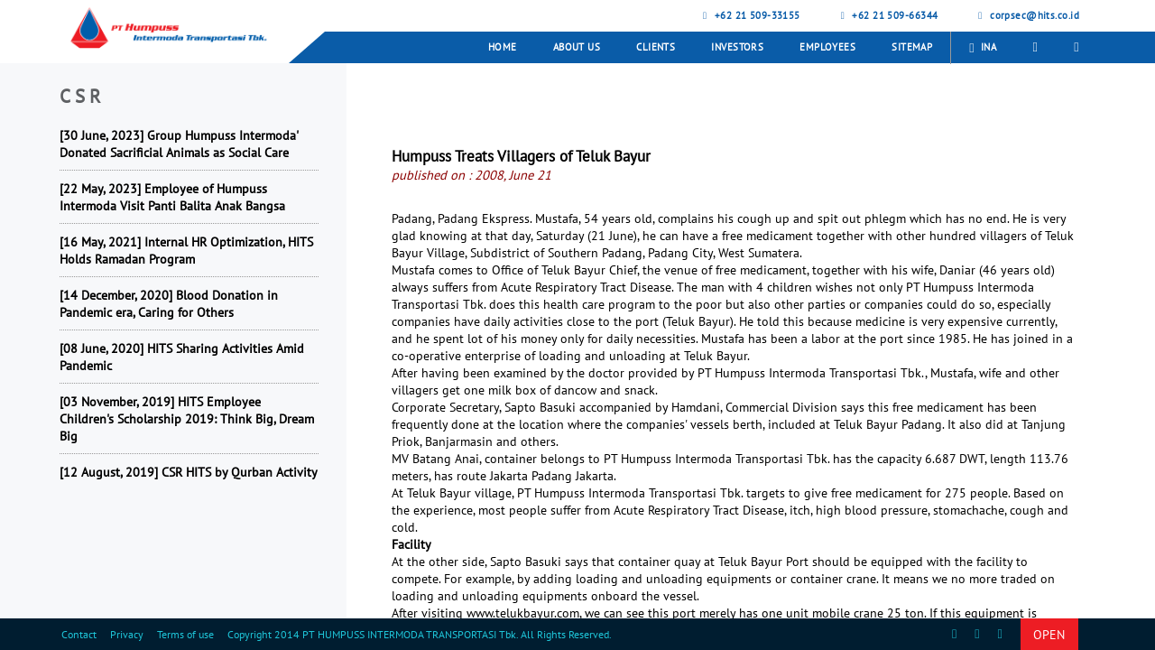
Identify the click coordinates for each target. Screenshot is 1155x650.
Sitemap (912, 47)
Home (502, 47)
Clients (655, 47)
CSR (83, 96)
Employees (827, 47)
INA (982, 48)
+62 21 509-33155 (749, 15)
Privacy (126, 634)
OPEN (1049, 634)
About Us (577, 47)
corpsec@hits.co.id (1026, 15)
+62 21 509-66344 (887, 15)
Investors (737, 47)
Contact (79, 634)
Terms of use (185, 634)
